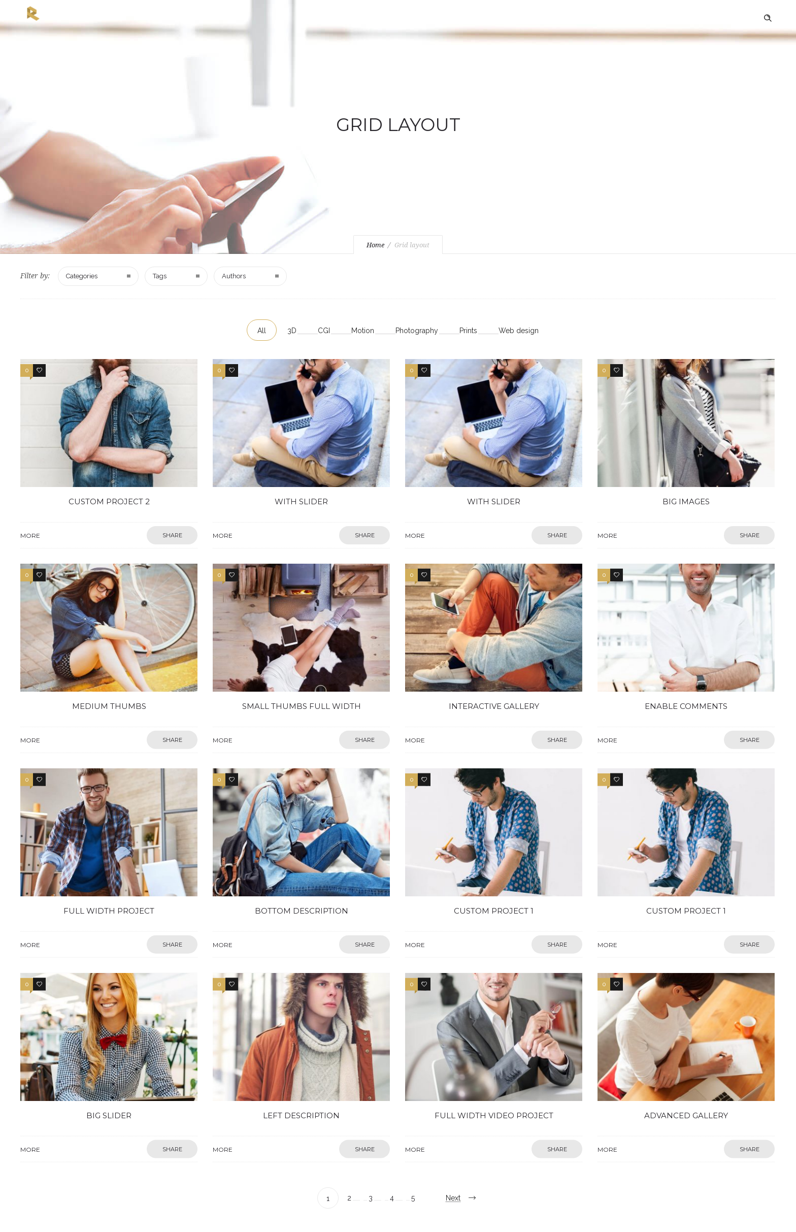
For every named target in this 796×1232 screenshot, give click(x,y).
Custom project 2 (109, 465)
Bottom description (301, 874)
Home (375, 245)
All (261, 331)
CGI (324, 331)
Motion (362, 331)
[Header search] (767, 18)
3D (291, 331)
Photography (416, 331)
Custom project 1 (494, 874)
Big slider (109, 1079)
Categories (81, 276)
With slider (301, 465)
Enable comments (686, 669)
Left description (301, 1079)
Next (453, 1198)
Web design (519, 331)
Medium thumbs (108, 669)
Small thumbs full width (301, 669)
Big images (686, 465)
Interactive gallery (493, 669)
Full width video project (493, 1079)
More (119, 474)
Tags (160, 276)
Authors (234, 276)
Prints (468, 331)
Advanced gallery (686, 1079)
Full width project (108, 874)
